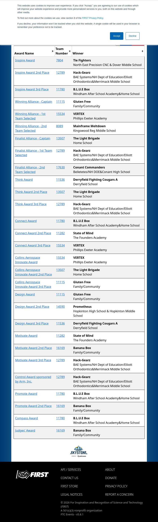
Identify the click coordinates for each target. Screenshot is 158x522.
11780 (60, 89)
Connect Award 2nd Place (33, 233)
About (110, 470)
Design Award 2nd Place (32, 307)
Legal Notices (71, 494)
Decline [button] (132, 36)
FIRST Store (69, 486)
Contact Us (69, 478)
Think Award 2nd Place (31, 192)
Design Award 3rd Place (32, 323)
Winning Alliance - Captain (33, 102)
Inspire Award (25, 60)
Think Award (24, 180)
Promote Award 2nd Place (33, 406)
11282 (60, 233)
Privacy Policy (92, 18)
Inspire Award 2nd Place (32, 72)
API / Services (71, 470)
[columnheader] (34, 51)
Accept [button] (116, 36)
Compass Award (26, 418)
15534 (60, 114)
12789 (60, 72)
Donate (111, 478)
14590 (60, 307)
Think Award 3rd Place (31, 204)
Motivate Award (26, 336)
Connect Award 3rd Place (32, 245)
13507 (60, 138)
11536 (60, 180)
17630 (60, 167)
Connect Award (26, 221)
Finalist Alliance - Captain (32, 138)
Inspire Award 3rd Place (32, 89)
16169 (60, 348)
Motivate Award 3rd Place (33, 360)
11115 (60, 102)
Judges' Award (25, 430)
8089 (59, 126)
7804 (59, 60)
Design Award (25, 294)
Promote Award (26, 394)
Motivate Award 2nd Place (33, 348)
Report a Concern (119, 494)
